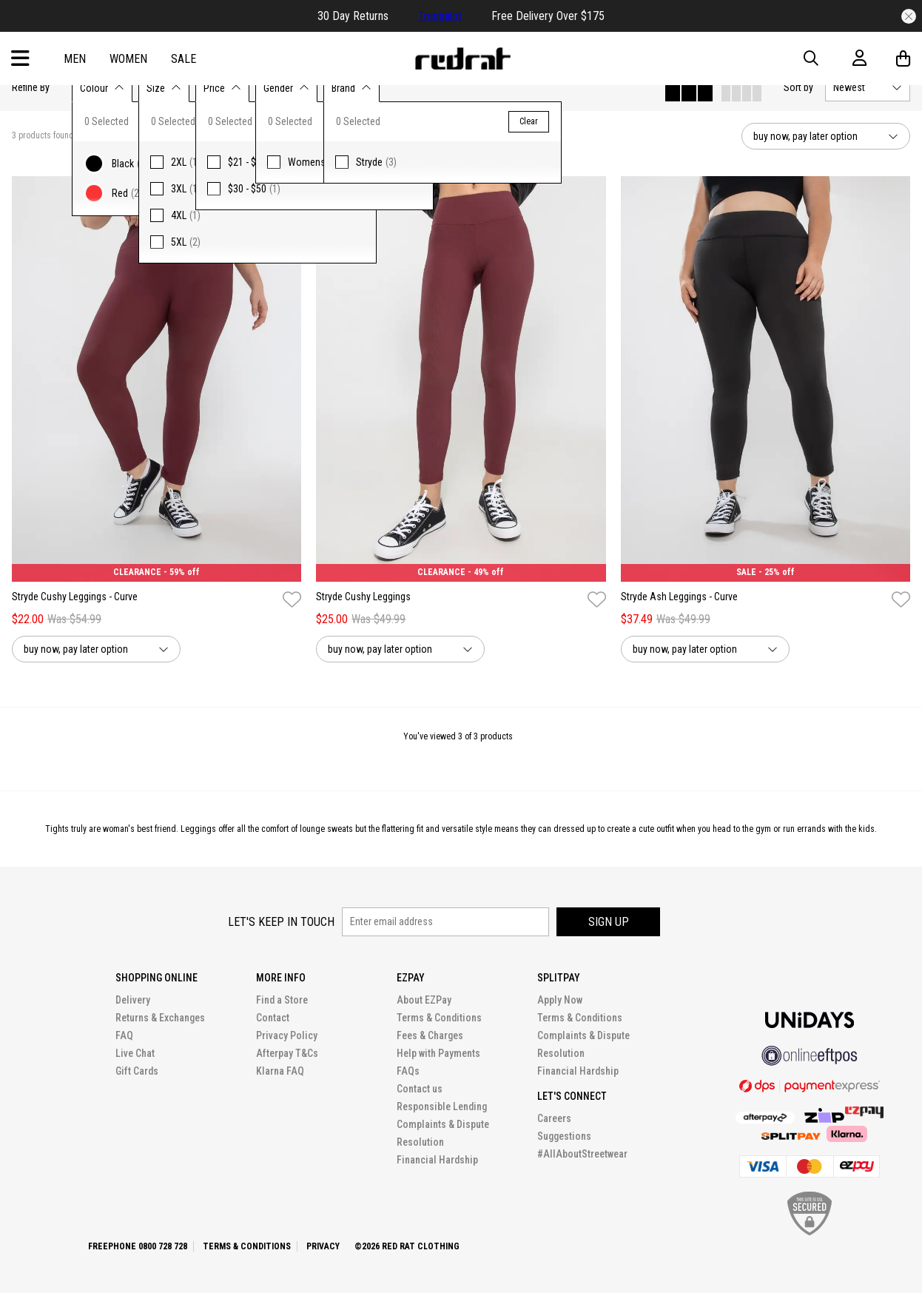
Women (128, 59)
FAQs (408, 1071)
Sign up (608, 922)
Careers (554, 1118)
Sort (798, 87)
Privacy (323, 1246)
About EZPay (424, 1000)
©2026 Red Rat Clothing (407, 1246)
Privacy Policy (286, 1035)
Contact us (420, 1089)
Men (75, 59)
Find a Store (282, 1000)
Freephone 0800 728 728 (137, 1246)
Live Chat (135, 1053)
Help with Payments (438, 1053)
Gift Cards (136, 1071)
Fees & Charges (430, 1035)
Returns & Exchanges (160, 1018)
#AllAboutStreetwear (582, 1154)
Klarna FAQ (280, 1071)
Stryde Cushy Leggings (363, 596)
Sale (183, 59)
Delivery (132, 1000)
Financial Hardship (437, 1160)
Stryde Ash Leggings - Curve (679, 596)
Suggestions (564, 1136)
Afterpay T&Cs (287, 1053)
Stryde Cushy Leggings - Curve (75, 596)
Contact (272, 1018)
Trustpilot (440, 16)
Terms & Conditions (439, 1018)
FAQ (124, 1035)
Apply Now (559, 1000)
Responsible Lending (442, 1106)
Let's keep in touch (281, 922)
